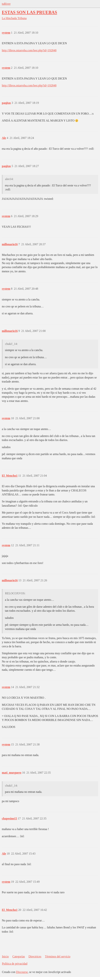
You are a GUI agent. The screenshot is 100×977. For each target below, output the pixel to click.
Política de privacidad (15, 963)
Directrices (34, 956)
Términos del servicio (57, 956)
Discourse (22, 972)
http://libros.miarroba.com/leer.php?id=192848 (29, 50)
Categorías (18, 956)
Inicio (5, 956)
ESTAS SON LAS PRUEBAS (29, 12)
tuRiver (6, 3)
